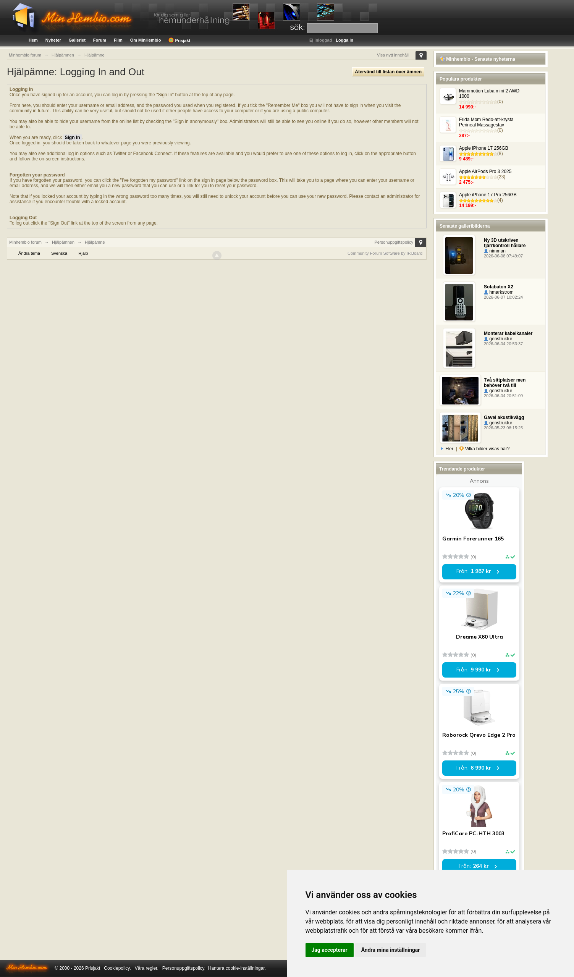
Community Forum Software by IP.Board (385, 253)
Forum (99, 40)
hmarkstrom (499, 292)
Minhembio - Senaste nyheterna (477, 59)
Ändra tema (29, 253)
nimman (495, 251)
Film (118, 40)
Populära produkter (461, 79)
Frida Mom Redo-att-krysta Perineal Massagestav (486, 122)
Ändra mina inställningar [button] (390, 950)
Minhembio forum (25, 242)
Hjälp (83, 253)
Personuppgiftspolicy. (183, 968)
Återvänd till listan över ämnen (388, 71)
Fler (447, 448)
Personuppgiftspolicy (393, 242)
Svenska (59, 253)
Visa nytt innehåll (393, 55)
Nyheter (53, 40)
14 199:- (467, 205)
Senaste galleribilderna (465, 226)
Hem (33, 40)
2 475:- (466, 182)
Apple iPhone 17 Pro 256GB (488, 194)
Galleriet (77, 40)
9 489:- (466, 159)
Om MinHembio (145, 40)
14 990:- (467, 107)
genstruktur (498, 338)
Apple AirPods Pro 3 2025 (485, 171)
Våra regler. (146, 968)
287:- (464, 135)
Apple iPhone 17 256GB (483, 148)
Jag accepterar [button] (330, 950)
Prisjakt (179, 40)
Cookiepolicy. (117, 968)
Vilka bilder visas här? (484, 448)
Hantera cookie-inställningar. (237, 968)
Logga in (344, 40)
